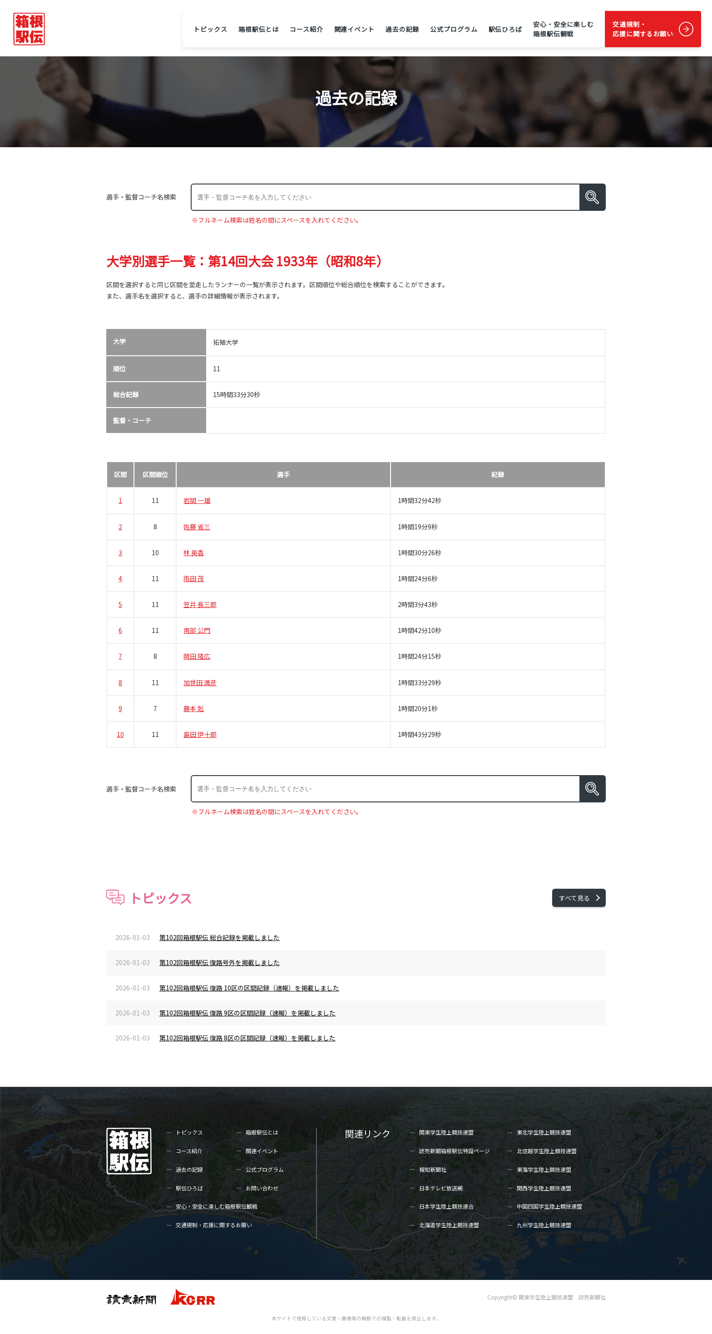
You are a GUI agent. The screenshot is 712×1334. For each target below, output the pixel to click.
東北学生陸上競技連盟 (544, 1132)
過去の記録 (402, 29)
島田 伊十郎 (200, 734)
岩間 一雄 (196, 500)
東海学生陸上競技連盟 (544, 1169)
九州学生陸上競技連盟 (544, 1225)
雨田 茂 (193, 578)
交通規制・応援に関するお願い (643, 29)
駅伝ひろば (505, 29)
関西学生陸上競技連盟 (544, 1188)
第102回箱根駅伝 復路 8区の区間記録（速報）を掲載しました (247, 1037)
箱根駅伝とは (258, 29)
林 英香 (193, 552)
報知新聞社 (432, 1169)
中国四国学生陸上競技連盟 (549, 1206)
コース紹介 (306, 29)
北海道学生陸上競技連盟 (449, 1225)
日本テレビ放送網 (441, 1188)
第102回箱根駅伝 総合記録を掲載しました (219, 937)
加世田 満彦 (200, 682)
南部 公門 (196, 630)
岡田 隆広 (196, 656)
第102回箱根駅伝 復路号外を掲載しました (219, 962)
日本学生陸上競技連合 (446, 1206)
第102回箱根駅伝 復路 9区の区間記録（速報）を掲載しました (247, 1012)
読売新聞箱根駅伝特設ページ (454, 1151)
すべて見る (574, 897)
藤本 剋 (193, 708)
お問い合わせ (262, 1188)
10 (120, 734)
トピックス (210, 29)
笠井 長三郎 (200, 604)
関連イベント (354, 29)
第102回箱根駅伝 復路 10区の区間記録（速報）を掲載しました (249, 987)
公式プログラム (453, 29)
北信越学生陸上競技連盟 (547, 1151)
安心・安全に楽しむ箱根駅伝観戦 (563, 29)
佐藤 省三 (196, 526)
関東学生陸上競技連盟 (446, 1132)
